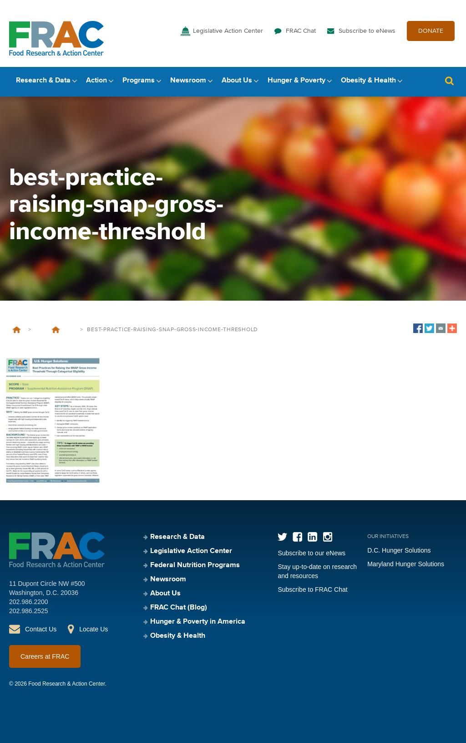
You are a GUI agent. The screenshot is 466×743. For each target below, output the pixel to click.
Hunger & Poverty (296, 80)
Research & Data (43, 80)
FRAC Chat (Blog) (178, 607)
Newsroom (188, 80)
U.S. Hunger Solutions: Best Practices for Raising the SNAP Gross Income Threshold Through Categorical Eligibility (55, 329)
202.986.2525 (28, 611)
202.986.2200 (28, 601)
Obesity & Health (368, 80)
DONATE (430, 31)
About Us (237, 80)
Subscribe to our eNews (311, 553)
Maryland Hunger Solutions (405, 564)
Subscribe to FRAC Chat (312, 589)
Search (449, 81)
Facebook (297, 537)
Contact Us (40, 629)
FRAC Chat (301, 31)
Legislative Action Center (228, 31)
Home (16, 329)
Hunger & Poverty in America (197, 621)
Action (96, 80)
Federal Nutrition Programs (195, 565)
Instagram (327, 537)
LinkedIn (312, 537)
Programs (138, 80)
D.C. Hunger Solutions (399, 550)
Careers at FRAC (44, 656)
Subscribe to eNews (367, 31)
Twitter (282, 537)
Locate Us (93, 629)
